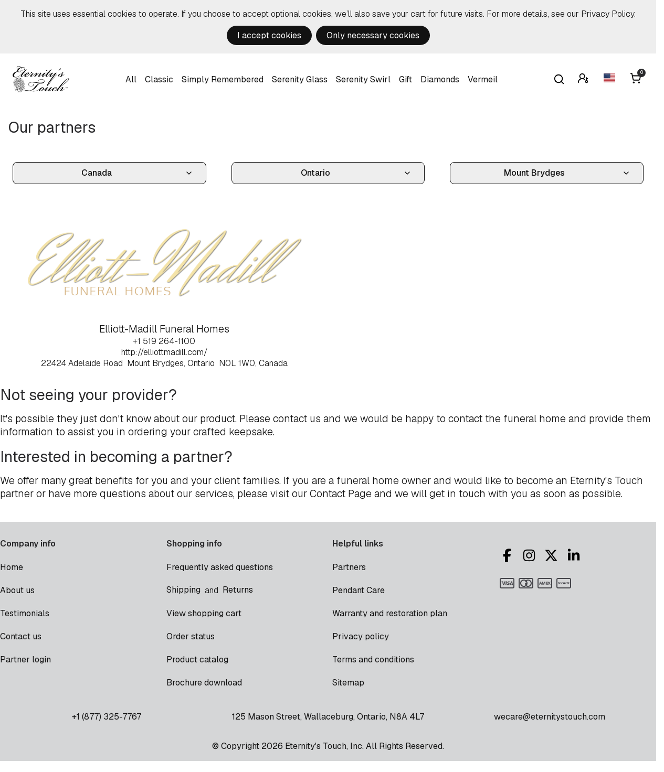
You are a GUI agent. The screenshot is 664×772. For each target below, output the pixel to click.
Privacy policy (360, 636)
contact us (297, 418)
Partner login (25, 659)
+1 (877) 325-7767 (106, 716)
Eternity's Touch (41, 79)
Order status (190, 636)
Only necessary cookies (372, 35)
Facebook (507, 555)
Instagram (529, 555)
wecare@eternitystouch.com (549, 716)
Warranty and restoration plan (389, 613)
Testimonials (24, 613)
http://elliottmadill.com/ (164, 352)
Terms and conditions (373, 659)
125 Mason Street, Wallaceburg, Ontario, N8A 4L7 (328, 716)
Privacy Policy (607, 13)
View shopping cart (203, 613)
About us (17, 590)
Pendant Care (358, 590)
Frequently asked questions (219, 567)
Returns (238, 589)
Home (11, 567)
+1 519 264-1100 (164, 341)
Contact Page (341, 493)
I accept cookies (269, 35)
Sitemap (348, 682)
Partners (349, 567)
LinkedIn (573, 555)
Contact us (20, 636)
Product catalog (197, 659)
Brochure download (204, 682)
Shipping (183, 589)
